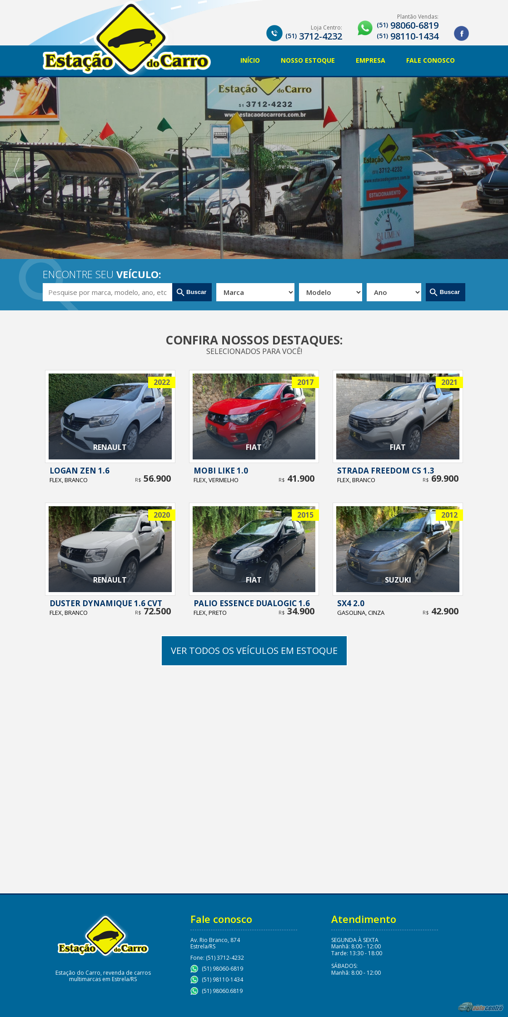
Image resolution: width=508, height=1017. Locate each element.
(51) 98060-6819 (222, 968)
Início (250, 60)
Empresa (370, 60)
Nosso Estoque (308, 60)
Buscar (196, 292)
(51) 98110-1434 (222, 979)
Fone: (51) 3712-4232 (217, 958)
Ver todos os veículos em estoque (254, 650)
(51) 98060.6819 (222, 991)
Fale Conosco (430, 60)
